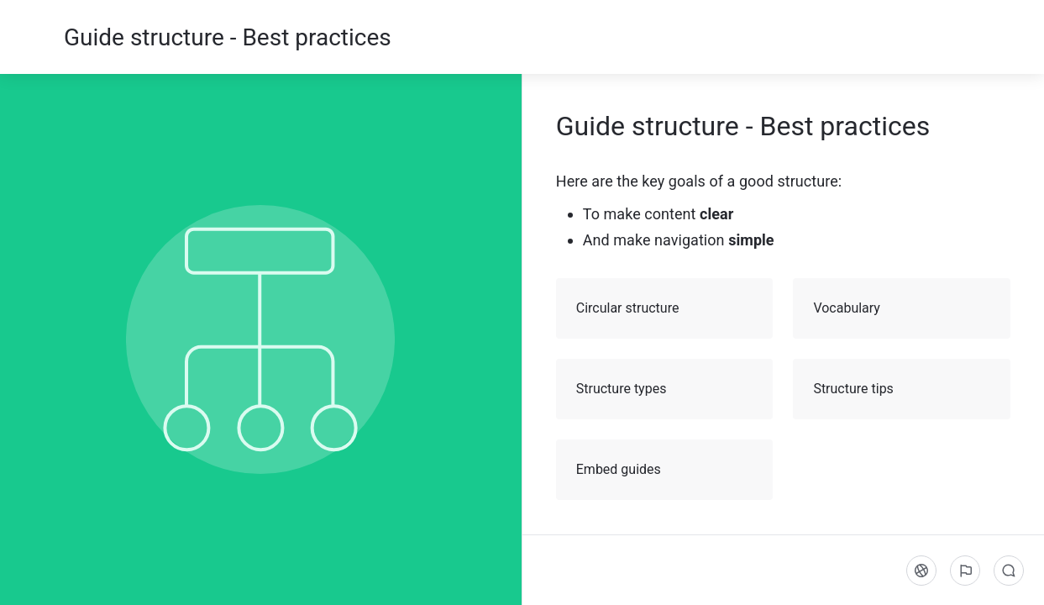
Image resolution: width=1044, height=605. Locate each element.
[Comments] (1009, 570)
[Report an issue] (965, 570)
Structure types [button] (665, 389)
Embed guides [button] (665, 470)
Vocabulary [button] (902, 308)
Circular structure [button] (665, 308)
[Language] (921, 570)
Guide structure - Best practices (227, 37)
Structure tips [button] (902, 389)
